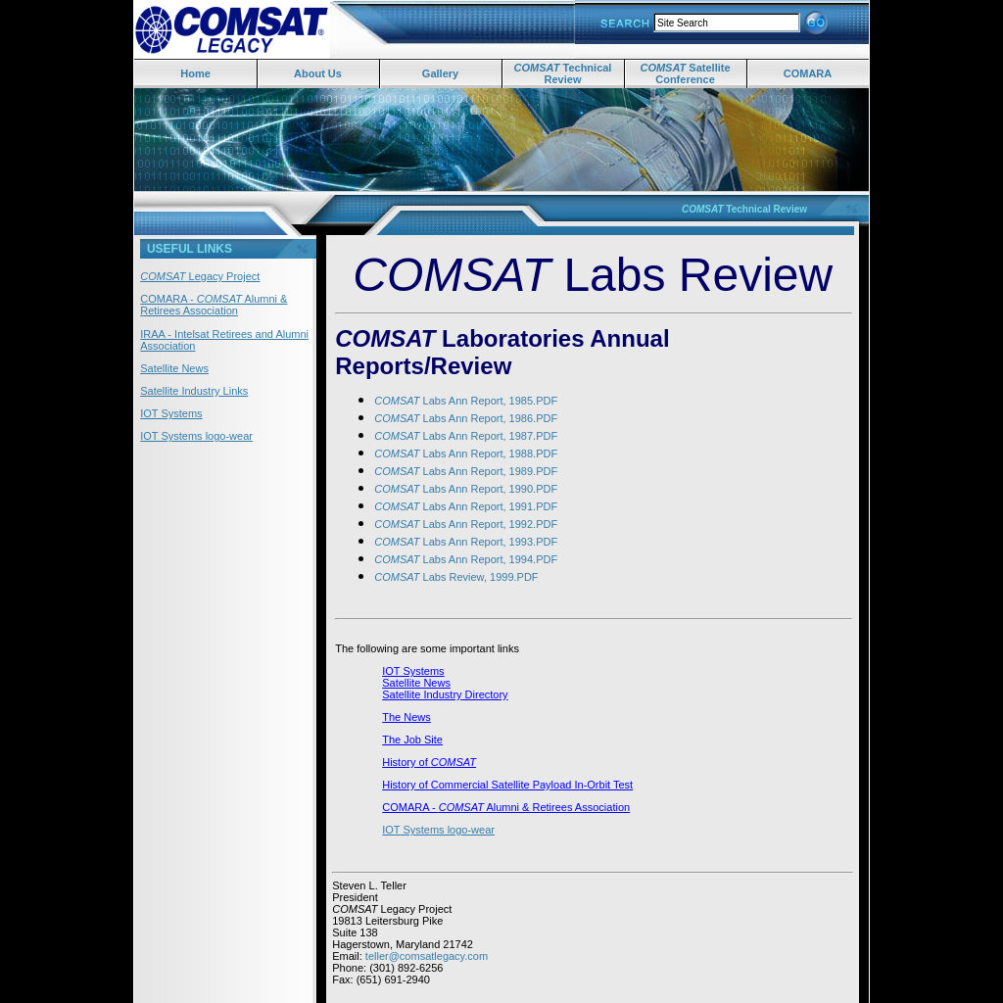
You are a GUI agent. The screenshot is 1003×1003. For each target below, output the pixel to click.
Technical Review (563, 73)
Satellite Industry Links (194, 391)
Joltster (390, 991)
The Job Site (412, 739)
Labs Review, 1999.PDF (456, 577)
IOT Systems (171, 413)
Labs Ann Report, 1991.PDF (465, 506)
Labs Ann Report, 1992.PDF (465, 524)
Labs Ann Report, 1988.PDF (465, 453)
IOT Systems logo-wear (196, 436)
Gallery (440, 73)
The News (406, 717)
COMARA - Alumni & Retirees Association (213, 304)
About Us (318, 73)
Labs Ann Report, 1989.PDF (465, 471)
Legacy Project (200, 276)
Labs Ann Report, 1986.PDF (465, 418)
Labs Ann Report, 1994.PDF (465, 559)
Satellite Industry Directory (444, 694)
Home (195, 73)
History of (406, 762)
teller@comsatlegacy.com (426, 956)
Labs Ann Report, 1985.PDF (465, 400)
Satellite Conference (685, 73)
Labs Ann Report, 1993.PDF (465, 542)
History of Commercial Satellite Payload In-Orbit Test (507, 784)
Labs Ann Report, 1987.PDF (465, 436)
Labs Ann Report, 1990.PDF (465, 489)
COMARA (808, 73)
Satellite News (174, 368)
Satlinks (351, 991)
